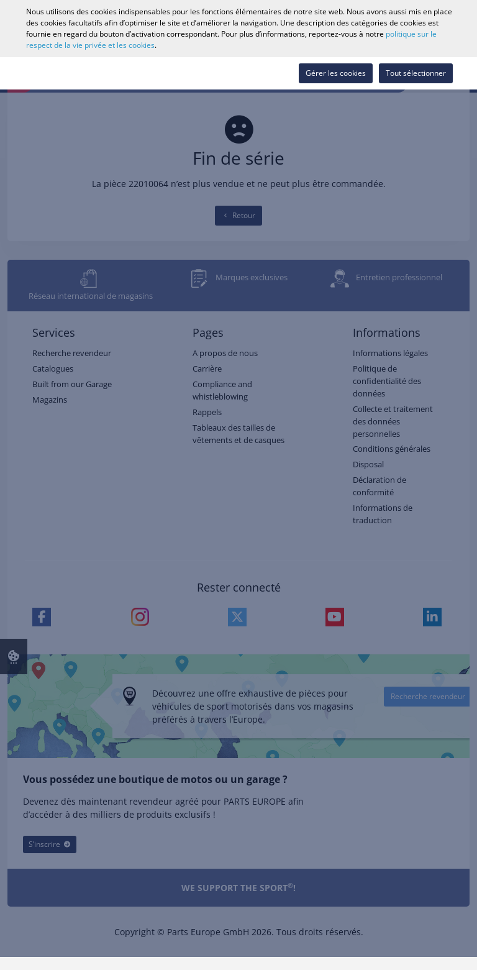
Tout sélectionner (416, 73)
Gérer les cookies (336, 73)
